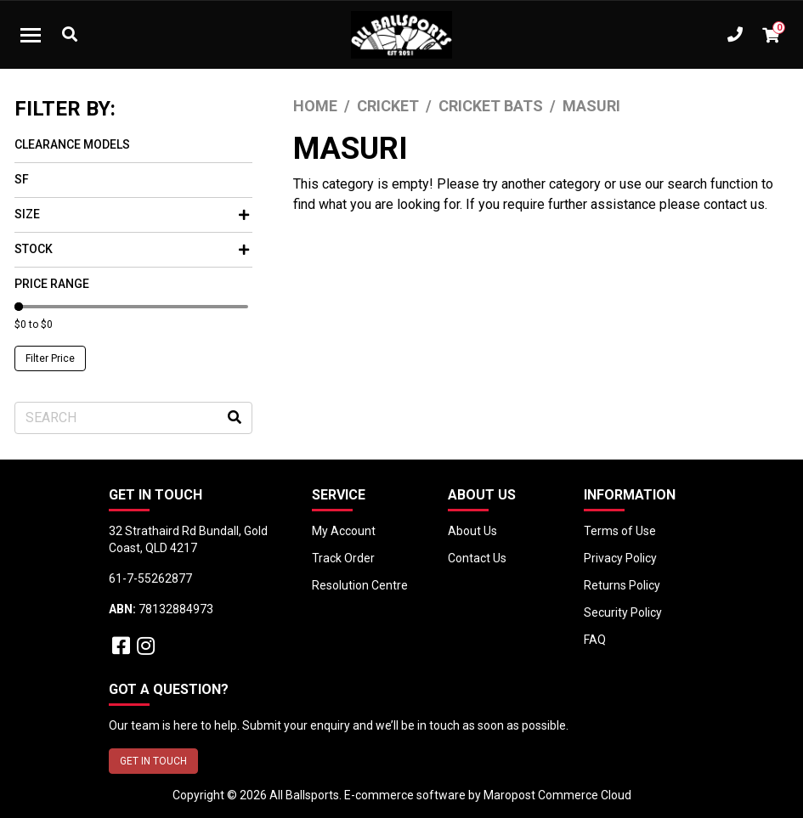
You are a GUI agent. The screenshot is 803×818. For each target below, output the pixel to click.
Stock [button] (131, 249)
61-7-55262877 (150, 578)
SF (21, 179)
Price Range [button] (51, 284)
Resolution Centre (360, 585)
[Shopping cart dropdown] (770, 35)
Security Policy (623, 612)
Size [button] (131, 214)
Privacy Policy (620, 558)
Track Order (343, 558)
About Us (472, 531)
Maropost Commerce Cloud (557, 795)
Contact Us (477, 558)
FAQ (595, 639)
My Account (344, 531)
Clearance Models (72, 144)
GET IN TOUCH (153, 761)
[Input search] (133, 418)
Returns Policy (622, 585)
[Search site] (234, 418)
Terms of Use (620, 531)
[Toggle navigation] (31, 35)
